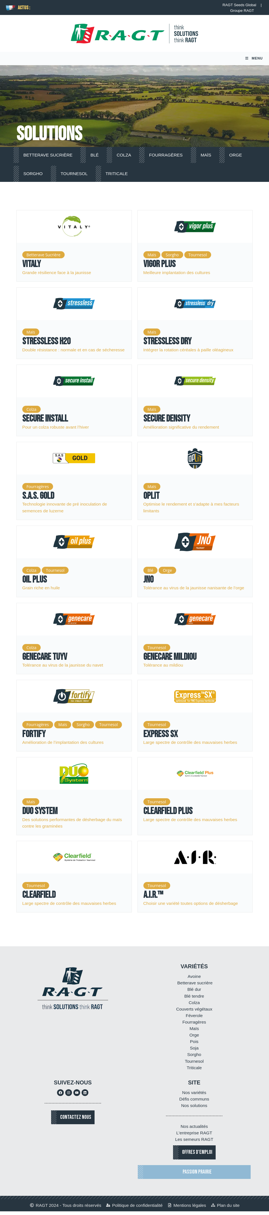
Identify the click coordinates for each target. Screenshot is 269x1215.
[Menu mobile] (254, 60)
